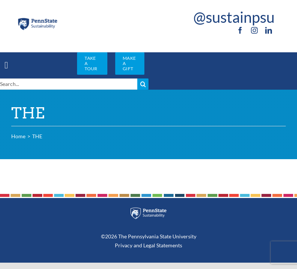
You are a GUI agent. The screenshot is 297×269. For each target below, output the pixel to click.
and (137, 245)
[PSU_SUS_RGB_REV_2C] (148, 210)
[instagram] (254, 30)
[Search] (142, 84)
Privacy (123, 245)
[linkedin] (268, 30)
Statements (168, 245)
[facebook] (240, 30)
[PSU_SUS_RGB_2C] (37, 20)
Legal (149, 245)
